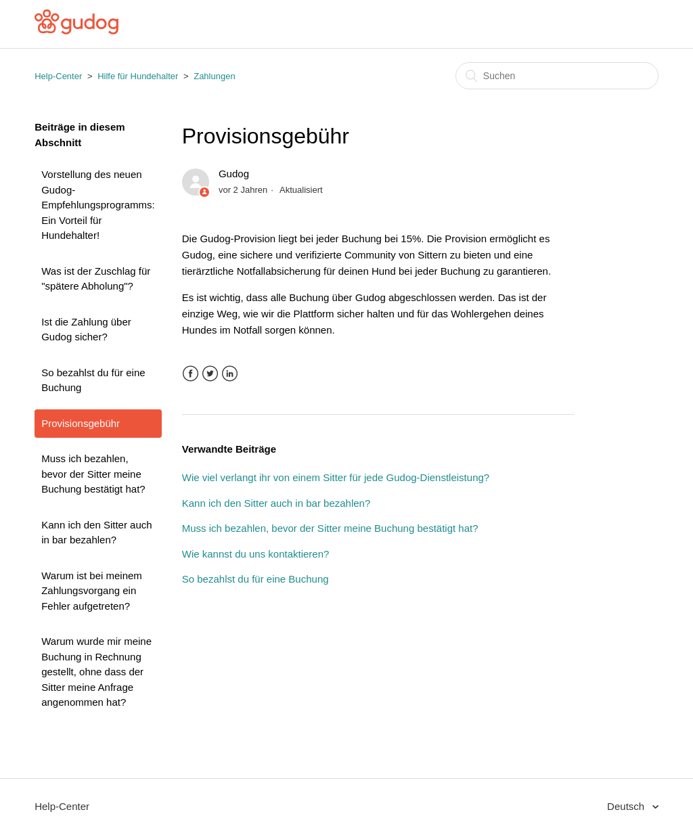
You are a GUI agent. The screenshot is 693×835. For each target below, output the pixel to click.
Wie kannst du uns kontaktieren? (256, 554)
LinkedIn (229, 373)
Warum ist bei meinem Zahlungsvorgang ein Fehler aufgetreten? (91, 591)
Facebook (190, 373)
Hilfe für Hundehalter (137, 76)
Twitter (210, 373)
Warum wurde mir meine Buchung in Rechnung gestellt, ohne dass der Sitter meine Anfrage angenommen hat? (96, 671)
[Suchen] (556, 75)
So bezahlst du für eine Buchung (93, 380)
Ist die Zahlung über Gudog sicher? (86, 329)
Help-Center (58, 76)
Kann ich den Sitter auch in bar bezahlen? (96, 532)
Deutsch (627, 806)
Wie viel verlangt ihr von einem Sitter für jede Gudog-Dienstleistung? (335, 477)
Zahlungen (214, 76)
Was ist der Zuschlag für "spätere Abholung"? (95, 278)
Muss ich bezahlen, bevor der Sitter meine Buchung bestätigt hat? (93, 474)
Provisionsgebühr (80, 423)
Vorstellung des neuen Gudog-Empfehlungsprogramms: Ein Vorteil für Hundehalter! (98, 204)
